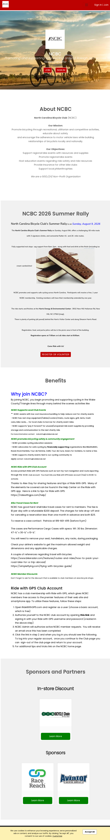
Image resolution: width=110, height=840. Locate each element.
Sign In (98, 4)
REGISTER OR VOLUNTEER (55, 354)
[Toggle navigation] (86, 4)
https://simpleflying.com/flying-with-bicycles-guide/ (41, 566)
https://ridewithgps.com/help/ (28, 495)
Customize (57, 836)
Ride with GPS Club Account (36, 588)
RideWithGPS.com (32, 607)
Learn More (55, 736)
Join (106, 4)
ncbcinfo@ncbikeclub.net (47, 434)
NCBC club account (31, 475)
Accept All (90, 832)
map (61, 314)
